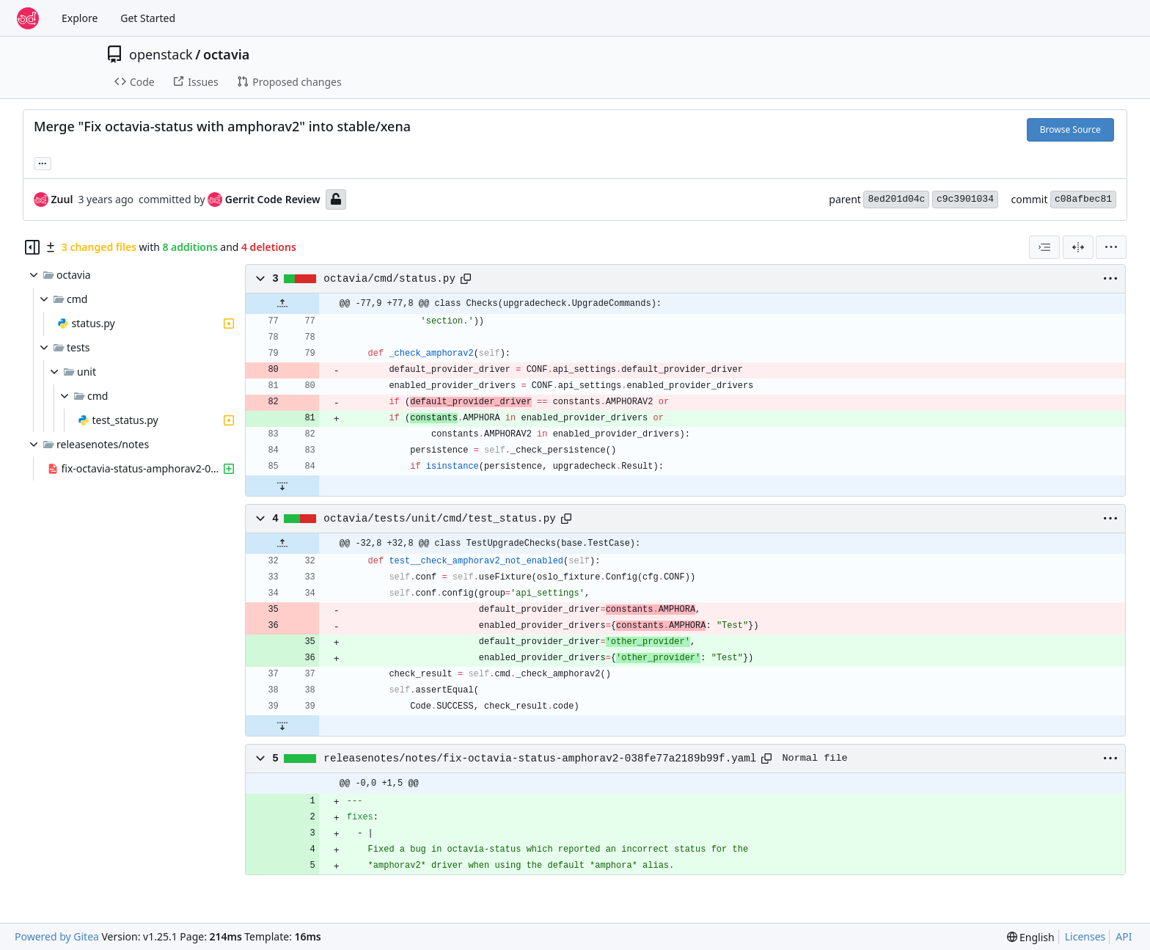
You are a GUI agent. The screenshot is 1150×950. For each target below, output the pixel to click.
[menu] (1111, 247)
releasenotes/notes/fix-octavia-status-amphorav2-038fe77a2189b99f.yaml (539, 758)
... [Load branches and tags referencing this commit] (42, 162)
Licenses (1085, 936)
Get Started (147, 18)
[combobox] (1044, 247)
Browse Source (1070, 129)
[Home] (27, 18)
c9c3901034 (965, 199)
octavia (226, 54)
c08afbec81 (1083, 199)
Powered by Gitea (57, 936)
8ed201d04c (896, 199)
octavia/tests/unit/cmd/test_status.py (439, 519)
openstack (161, 54)
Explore (80, 18)
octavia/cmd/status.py (389, 279)
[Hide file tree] (32, 247)
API (1124, 936)
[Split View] (1078, 247)
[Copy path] (465, 278)
